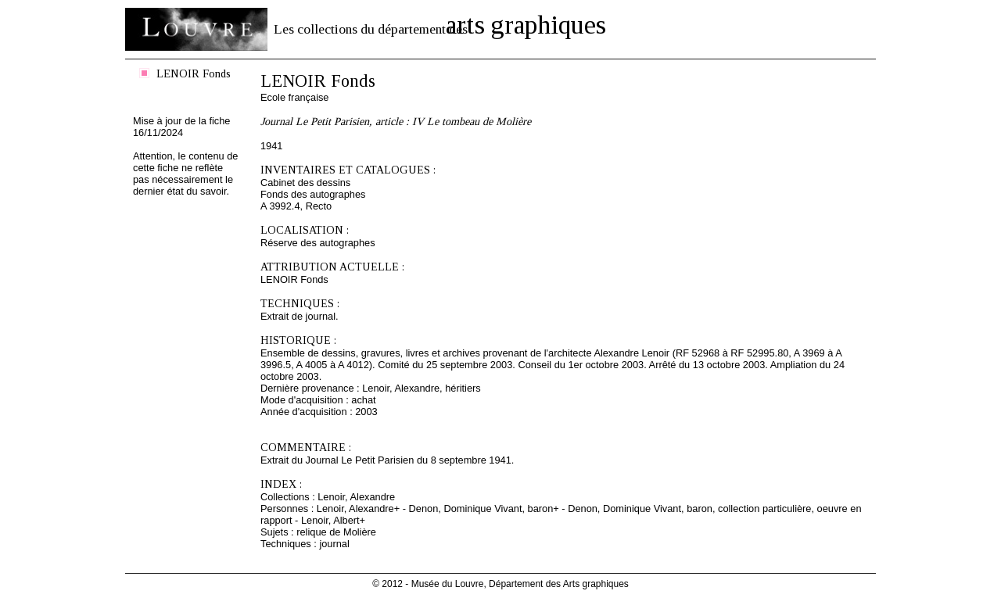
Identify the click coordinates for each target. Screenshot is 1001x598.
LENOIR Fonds (193, 73)
